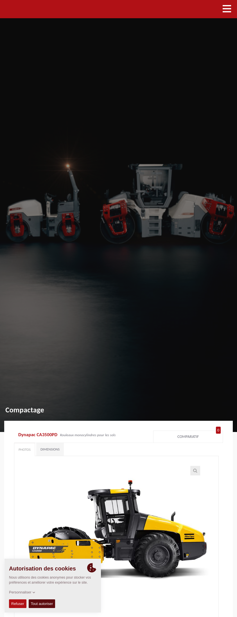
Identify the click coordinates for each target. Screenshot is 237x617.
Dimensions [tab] (50, 449)
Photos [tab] (25, 449)
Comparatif (199, 435)
